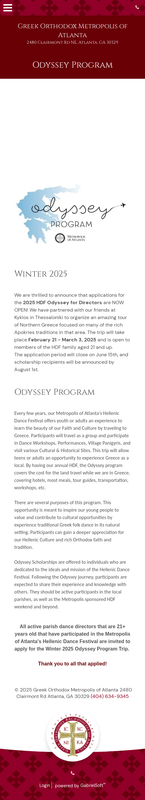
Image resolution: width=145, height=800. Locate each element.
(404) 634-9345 (110, 696)
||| (8, 7)
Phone (137, 7)
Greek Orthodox (73, 31)
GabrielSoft (93, 785)
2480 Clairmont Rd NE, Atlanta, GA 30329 (72, 42)
